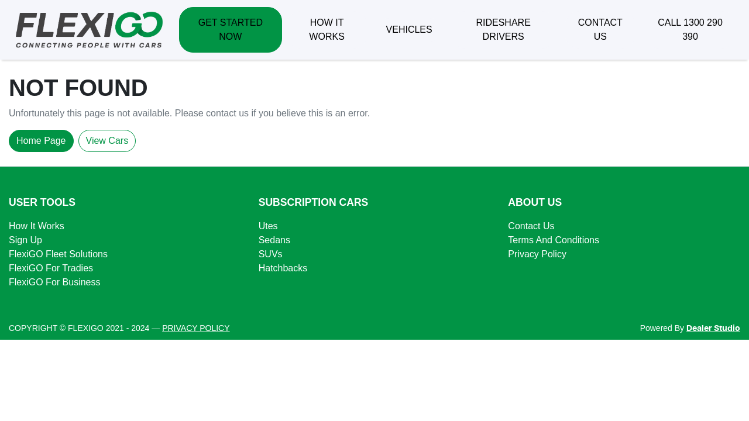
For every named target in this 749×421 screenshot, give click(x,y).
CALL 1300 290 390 (690, 30)
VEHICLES (409, 29)
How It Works (36, 226)
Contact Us (531, 226)
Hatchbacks (283, 268)
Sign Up (25, 240)
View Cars (107, 141)
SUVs (271, 254)
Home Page (41, 141)
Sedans (274, 240)
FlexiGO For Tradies (51, 268)
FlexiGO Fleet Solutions (58, 254)
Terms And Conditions (553, 240)
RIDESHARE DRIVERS (503, 30)
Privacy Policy (537, 254)
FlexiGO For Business (54, 282)
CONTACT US (600, 30)
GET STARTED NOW (230, 30)
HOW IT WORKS (326, 30)
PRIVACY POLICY (195, 328)
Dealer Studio (713, 329)
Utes (268, 226)
